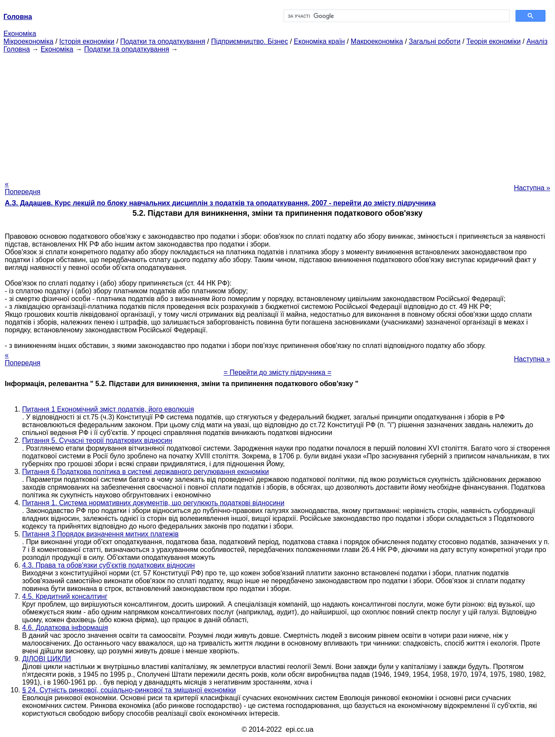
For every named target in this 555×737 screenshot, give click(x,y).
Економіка (19, 33)
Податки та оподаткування (162, 41)
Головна (16, 49)
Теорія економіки (493, 41)
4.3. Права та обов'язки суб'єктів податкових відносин (108, 565)
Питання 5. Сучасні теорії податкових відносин (97, 440)
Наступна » (532, 188)
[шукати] (395, 16)
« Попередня (22, 187)
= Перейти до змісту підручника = (278, 372)
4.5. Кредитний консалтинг (65, 596)
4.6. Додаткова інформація (65, 627)
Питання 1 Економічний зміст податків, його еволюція (108, 409)
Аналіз (537, 41)
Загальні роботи (434, 41)
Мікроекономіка (28, 41)
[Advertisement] (277, 114)
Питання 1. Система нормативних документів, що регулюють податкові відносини (153, 502)
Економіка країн (319, 41)
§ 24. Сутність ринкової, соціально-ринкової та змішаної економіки (129, 690)
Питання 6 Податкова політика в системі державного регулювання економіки (145, 471)
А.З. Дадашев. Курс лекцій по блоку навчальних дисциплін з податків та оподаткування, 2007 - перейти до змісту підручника (220, 203)
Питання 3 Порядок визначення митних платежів (100, 534)
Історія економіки (86, 41)
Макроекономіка (377, 41)
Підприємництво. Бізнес (249, 41)
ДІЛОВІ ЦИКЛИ (46, 658)
